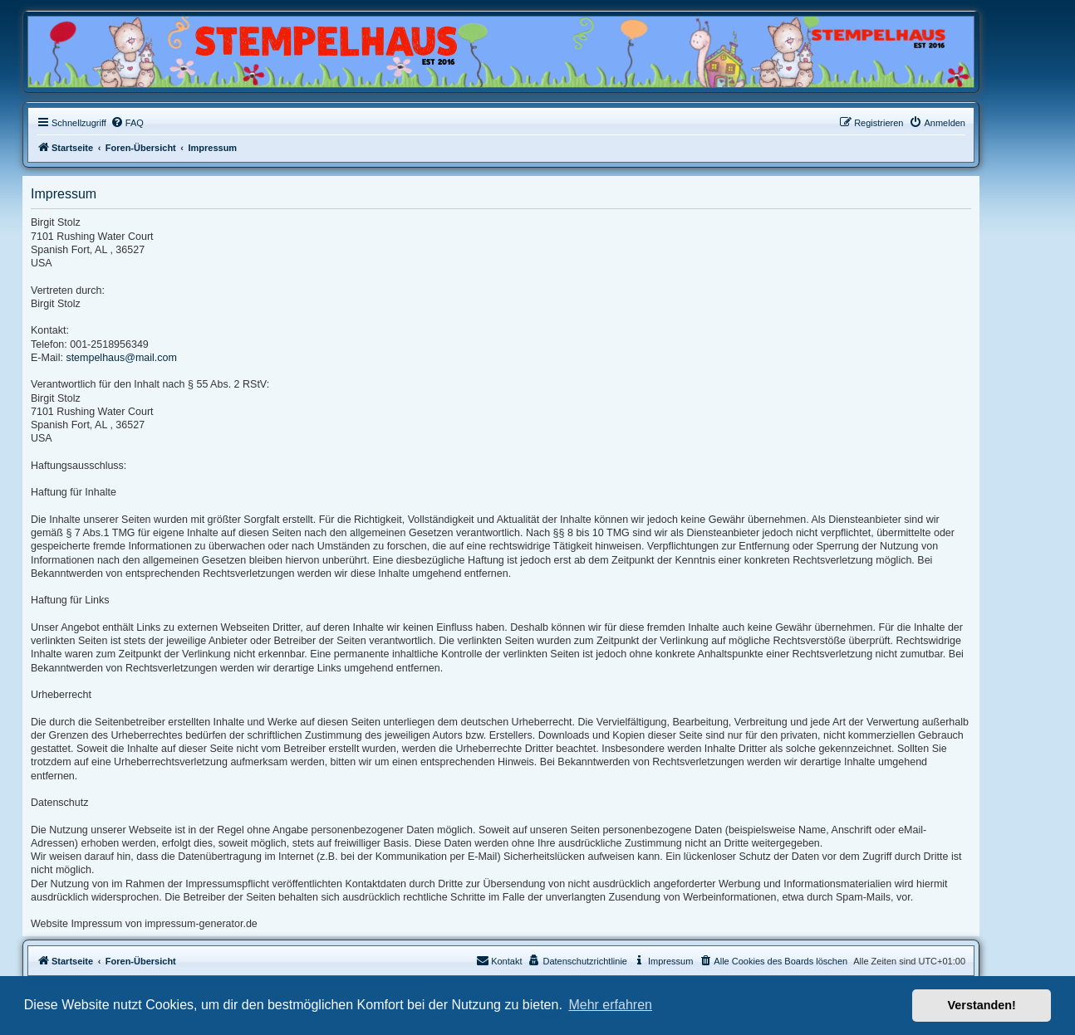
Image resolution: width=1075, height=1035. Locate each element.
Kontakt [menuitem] (499, 960)
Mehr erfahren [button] (610, 1005)
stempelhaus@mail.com (121, 358)
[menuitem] (127, 123)
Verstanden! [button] (982, 1005)
